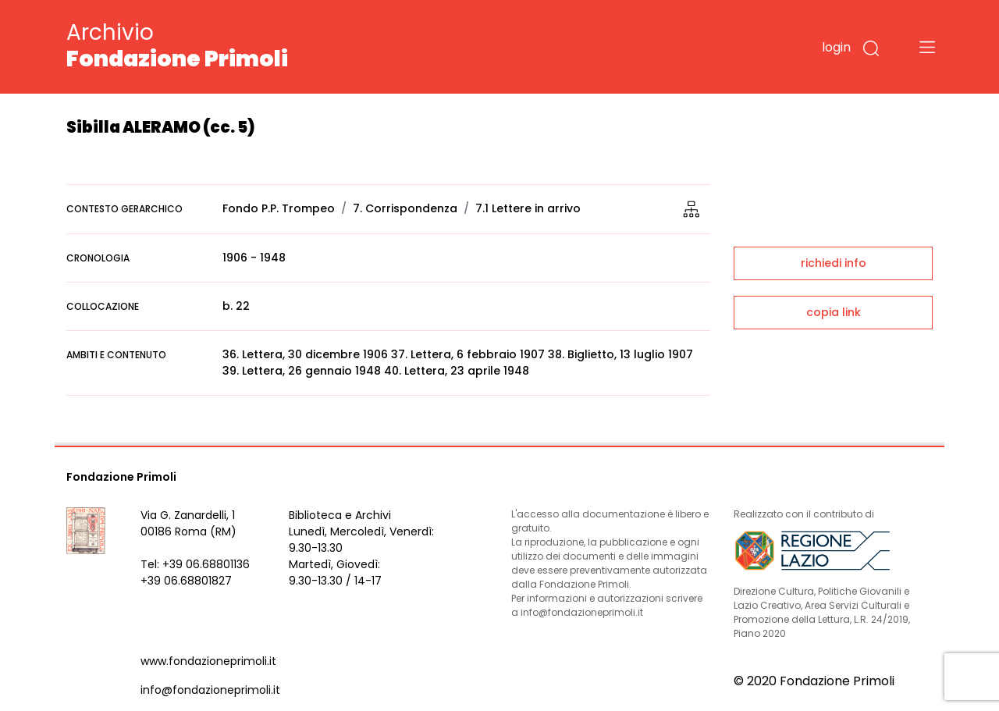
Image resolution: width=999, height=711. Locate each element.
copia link (833, 312)
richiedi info (833, 263)
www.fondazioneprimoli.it (208, 661)
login (836, 47)
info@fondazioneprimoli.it (210, 690)
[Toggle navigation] (927, 47)
